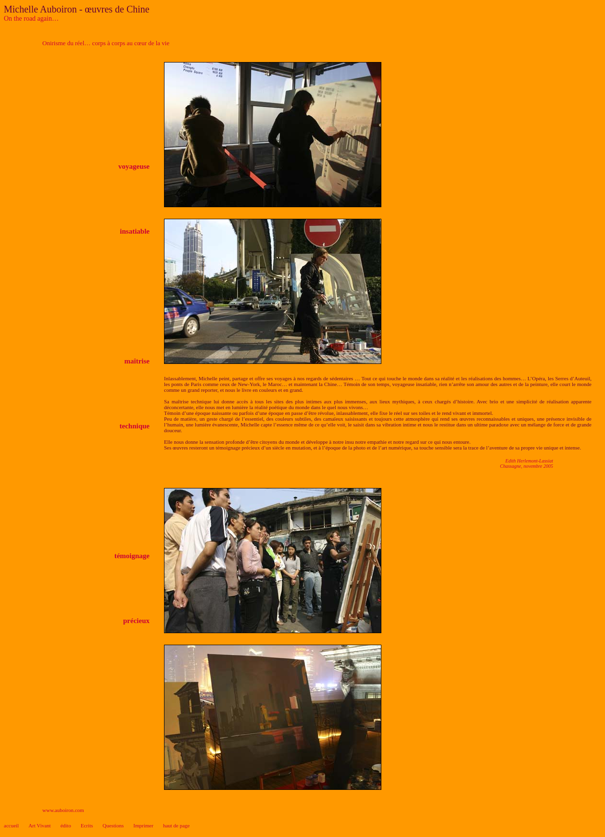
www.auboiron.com (63, 810)
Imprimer (143, 825)
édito (66, 825)
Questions (113, 825)
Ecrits (87, 825)
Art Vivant (39, 825)
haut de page (176, 825)
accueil (11, 825)
